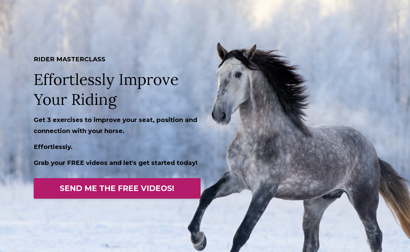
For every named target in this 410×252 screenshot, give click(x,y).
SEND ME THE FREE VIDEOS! (117, 188)
